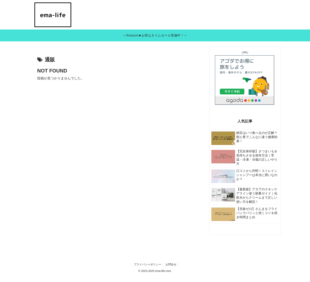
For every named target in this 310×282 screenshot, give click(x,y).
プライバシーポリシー (147, 264)
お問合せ (171, 264)
